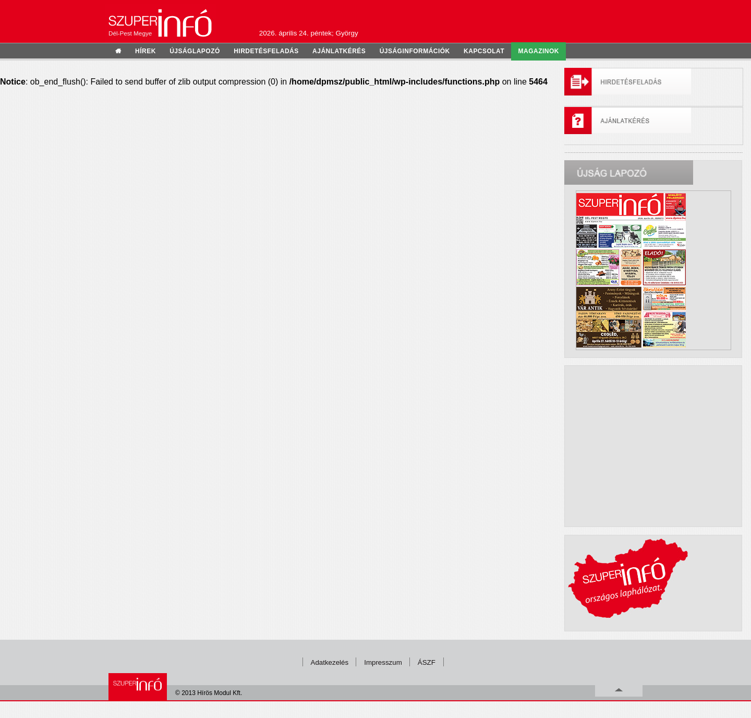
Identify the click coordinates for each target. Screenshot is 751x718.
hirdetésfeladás (266, 51)
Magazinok (538, 51)
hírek (145, 51)
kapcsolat (484, 51)
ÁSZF (426, 662)
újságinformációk (415, 51)
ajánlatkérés (339, 51)
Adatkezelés (330, 662)
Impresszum (383, 662)
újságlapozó (194, 51)
